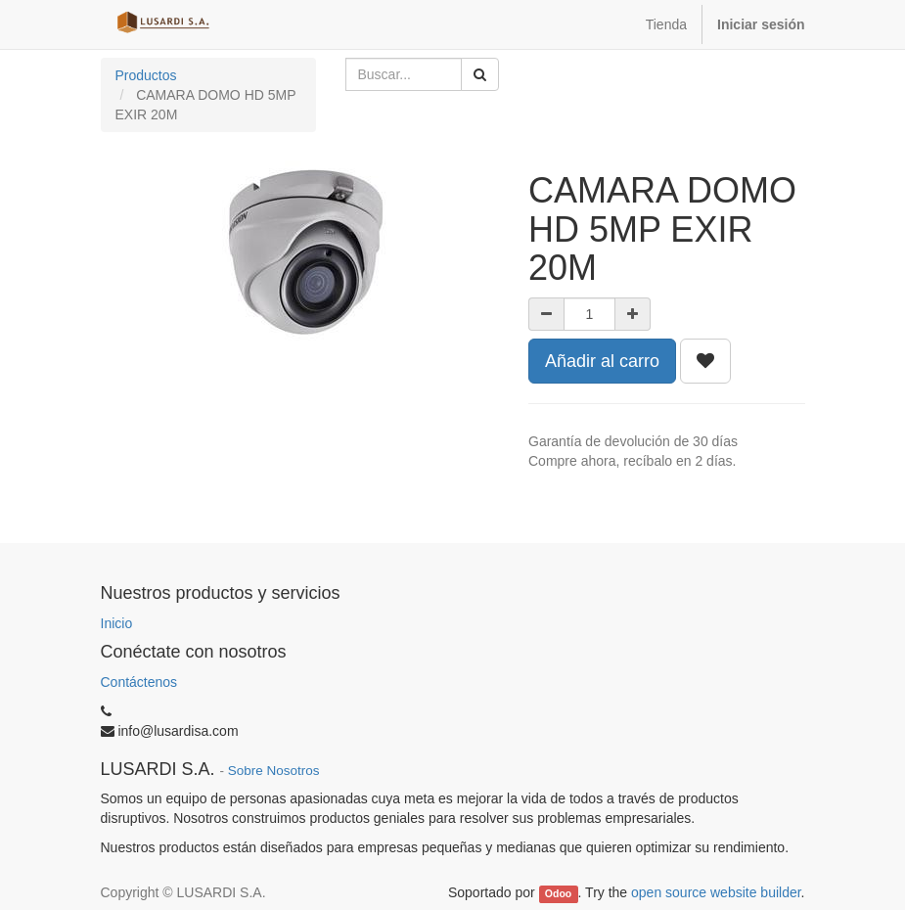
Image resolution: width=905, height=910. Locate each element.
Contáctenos (139, 682)
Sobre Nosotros (274, 770)
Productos (146, 75)
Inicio (117, 623)
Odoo (558, 893)
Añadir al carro (602, 361)
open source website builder (716, 892)
